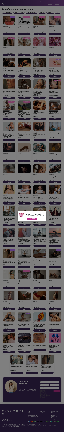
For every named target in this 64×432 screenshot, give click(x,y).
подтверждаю (32, 218)
